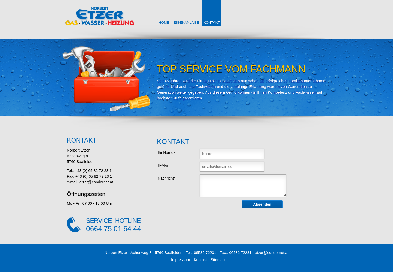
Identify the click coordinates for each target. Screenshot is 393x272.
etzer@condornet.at (271, 252)
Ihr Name (166, 152)
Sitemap (218, 260)
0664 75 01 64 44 (113, 229)
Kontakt (200, 260)
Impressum (180, 260)
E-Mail (163, 165)
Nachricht (166, 177)
